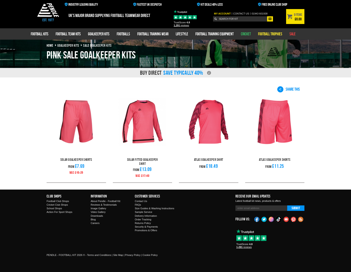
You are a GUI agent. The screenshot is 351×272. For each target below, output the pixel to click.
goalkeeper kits (68, 45)
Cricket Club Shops (57, 204)
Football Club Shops (58, 201)
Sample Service (143, 212)
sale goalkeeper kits (97, 45)
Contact (241, 13)
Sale (292, 34)
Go (270, 19)
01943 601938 (259, 13)
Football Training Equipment (214, 34)
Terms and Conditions (99, 255)
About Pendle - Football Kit (105, 201)
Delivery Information (146, 215)
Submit (296, 208)
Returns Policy (143, 223)
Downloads (97, 215)
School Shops (54, 208)
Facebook (257, 219)
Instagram (271, 219)
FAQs (138, 204)
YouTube (286, 219)
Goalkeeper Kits (98, 34)
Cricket (246, 34)
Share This (288, 89)
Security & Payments (146, 226)
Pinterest (293, 219)
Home (50, 45)
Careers (95, 223)
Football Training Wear (152, 34)
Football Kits (39, 34)
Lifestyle (182, 34)
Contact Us (141, 201)
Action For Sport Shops (59, 212)
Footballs (123, 34)
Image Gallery (98, 208)
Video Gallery (98, 212)
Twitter (264, 219)
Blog (93, 219)
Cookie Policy (150, 255)
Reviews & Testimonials (104, 204)
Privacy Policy (132, 255)
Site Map (118, 255)
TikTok (278, 219)
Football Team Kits (68, 34)
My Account (222, 13)
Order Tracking (143, 219)
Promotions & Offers (146, 230)
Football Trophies (270, 34)
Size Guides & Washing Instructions (154, 208)
